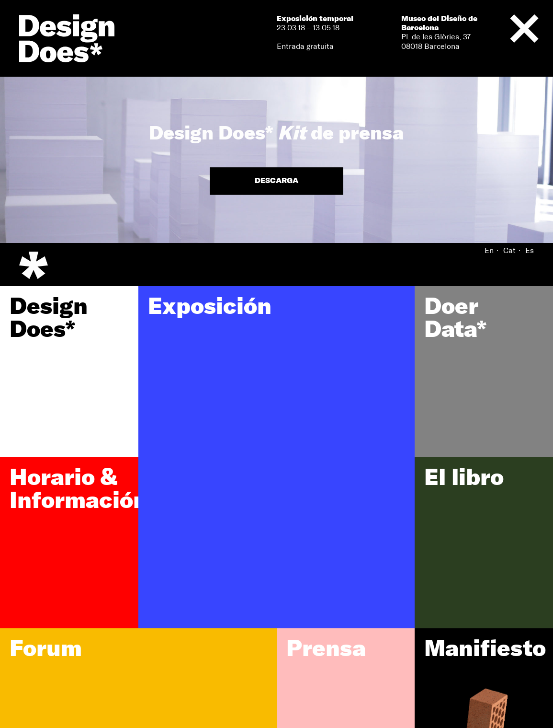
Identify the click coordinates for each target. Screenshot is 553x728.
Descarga (276, 181)
